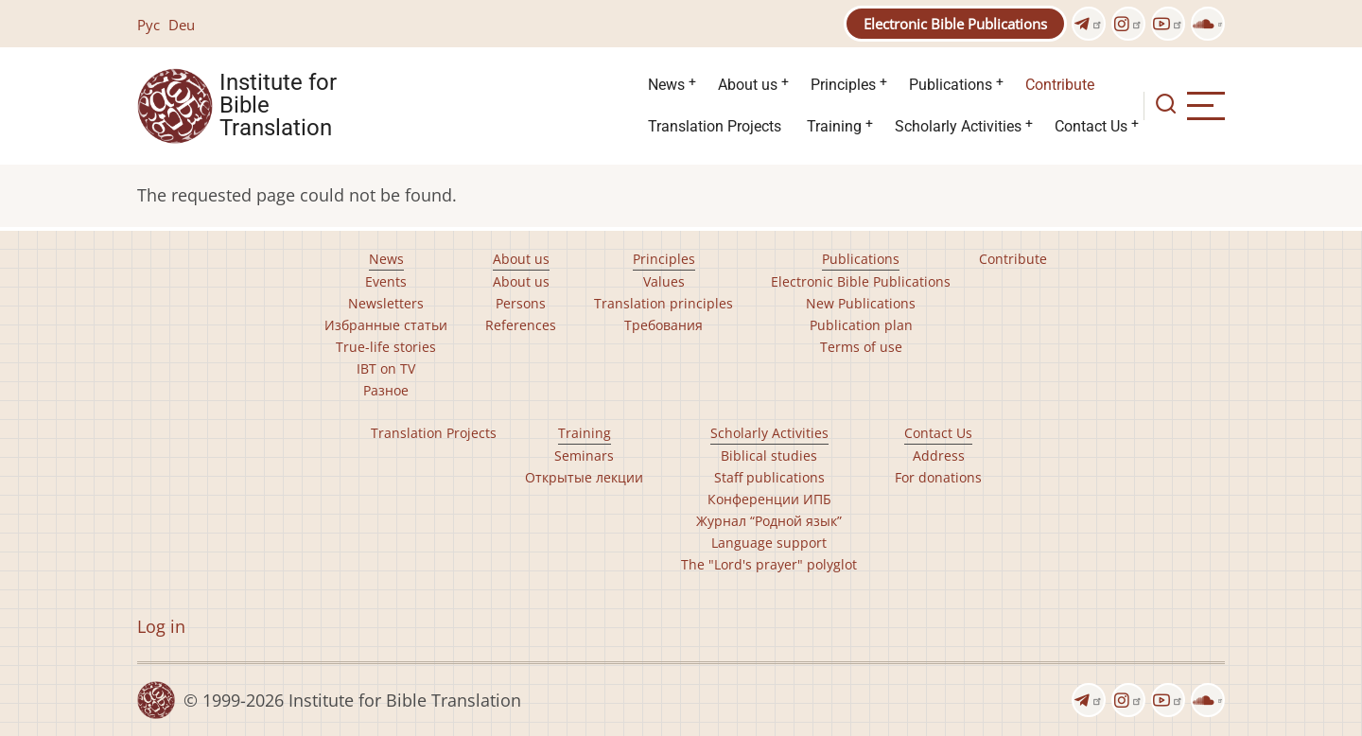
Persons (521, 303)
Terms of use (861, 347)
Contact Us (1091, 126)
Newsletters (386, 303)
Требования (663, 325)
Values (664, 281)
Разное (386, 390)
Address (939, 455)
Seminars (584, 455)
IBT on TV (386, 368)
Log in (161, 626)
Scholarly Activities (958, 126)
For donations (938, 477)
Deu (181, 24)
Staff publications (769, 477)
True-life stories (386, 347)
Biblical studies (769, 455)
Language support (769, 543)
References (520, 325)
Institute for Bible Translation (278, 106)
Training (834, 126)
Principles (843, 85)
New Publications (861, 303)
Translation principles (663, 303)
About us (747, 85)
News (666, 85)
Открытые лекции (584, 477)
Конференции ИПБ (769, 499)
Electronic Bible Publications (955, 23)
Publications (950, 85)
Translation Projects (714, 126)
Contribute (1059, 85)
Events (386, 281)
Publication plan (861, 325)
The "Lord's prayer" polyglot (769, 564)
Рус (148, 24)
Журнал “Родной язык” (769, 521)
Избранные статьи (385, 325)
